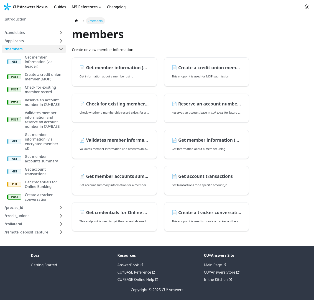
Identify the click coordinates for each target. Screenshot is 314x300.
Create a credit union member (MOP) (43, 77)
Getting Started (44, 264)
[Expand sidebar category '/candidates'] (61, 32)
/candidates (15, 32)
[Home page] (76, 20)
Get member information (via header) (39, 62)
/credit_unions (17, 215)
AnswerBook (130, 264)
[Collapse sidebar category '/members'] (61, 49)
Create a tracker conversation (39, 197)
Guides (60, 6)
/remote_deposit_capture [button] (26, 232)
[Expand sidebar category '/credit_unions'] (61, 215)
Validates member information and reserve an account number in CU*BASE (42, 119)
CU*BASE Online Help (137, 279)
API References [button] (84, 6)
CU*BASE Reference (136, 272)
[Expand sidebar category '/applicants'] (61, 40)
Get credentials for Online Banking (41, 184)
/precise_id (14, 207)
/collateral (13, 223)
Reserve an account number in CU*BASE (42, 102)
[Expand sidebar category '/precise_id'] (61, 207)
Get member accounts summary (41, 159)
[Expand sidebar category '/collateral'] (61, 224)
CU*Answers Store (222, 272)
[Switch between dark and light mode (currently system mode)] (306, 6)
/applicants (14, 40)
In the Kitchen (218, 279)
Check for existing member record (40, 89)
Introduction (15, 19)
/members (14, 48)
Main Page (215, 264)
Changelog (116, 6)
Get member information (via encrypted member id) (41, 141)
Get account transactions (35, 171)
